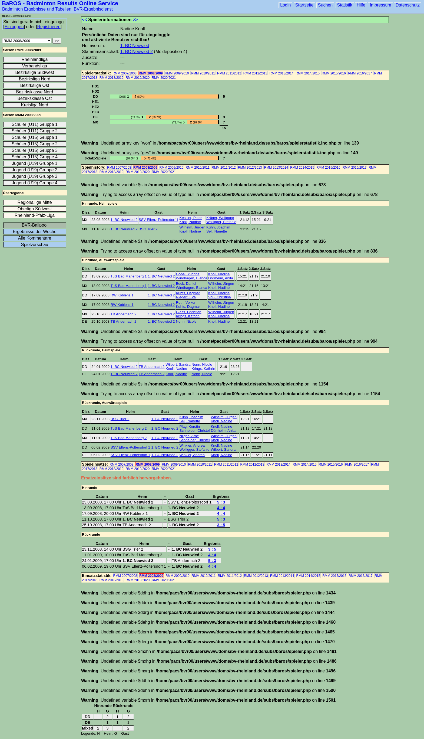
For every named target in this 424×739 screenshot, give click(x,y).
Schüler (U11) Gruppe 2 (35, 131)
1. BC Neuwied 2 (136, 51)
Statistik (344, 5)
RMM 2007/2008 (124, 73)
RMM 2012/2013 (255, 73)
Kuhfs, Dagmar (188, 293)
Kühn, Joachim (218, 227)
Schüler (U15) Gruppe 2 (35, 144)
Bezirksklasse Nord (34, 92)
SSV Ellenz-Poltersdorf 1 (158, 220)
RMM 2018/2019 (112, 78)
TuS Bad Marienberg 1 (129, 276)
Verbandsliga (34, 66)
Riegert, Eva (186, 297)
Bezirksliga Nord (34, 79)
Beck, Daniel (186, 284)
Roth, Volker (186, 302)
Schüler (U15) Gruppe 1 (35, 137)
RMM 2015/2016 (334, 73)
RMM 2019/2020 (137, 78)
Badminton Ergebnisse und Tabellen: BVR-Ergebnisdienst (57, 9)
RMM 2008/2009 (151, 73)
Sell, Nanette (216, 231)
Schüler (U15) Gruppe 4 (35, 157)
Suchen (325, 5)
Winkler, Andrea (192, 445)
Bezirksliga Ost (34, 85)
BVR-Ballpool (34, 225)
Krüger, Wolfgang (220, 218)
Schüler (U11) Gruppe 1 (35, 124)
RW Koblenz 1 (122, 295)
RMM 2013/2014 (281, 73)
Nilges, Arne (189, 436)
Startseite (304, 5)
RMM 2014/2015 (308, 73)
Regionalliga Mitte (34, 202)
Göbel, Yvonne (187, 274)
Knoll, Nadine (190, 222)
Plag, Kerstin (190, 426)
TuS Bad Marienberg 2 (129, 428)
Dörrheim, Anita (220, 278)
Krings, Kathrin (187, 316)
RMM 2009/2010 (177, 73)
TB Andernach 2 (124, 314)
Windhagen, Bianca (191, 278)
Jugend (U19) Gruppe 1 (34, 163)
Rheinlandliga (35, 59)
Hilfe (361, 5)
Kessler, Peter (191, 218)
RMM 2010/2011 (203, 73)
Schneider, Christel (195, 431)
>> (135, 19)
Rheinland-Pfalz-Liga (35, 215)
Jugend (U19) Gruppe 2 (34, 170)
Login (285, 5)
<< (84, 19)
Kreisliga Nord (34, 105)
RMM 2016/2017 (360, 73)
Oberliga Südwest (35, 209)
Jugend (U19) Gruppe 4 (34, 183)
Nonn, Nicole (186, 321)
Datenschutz (408, 5)
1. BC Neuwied (134, 45)
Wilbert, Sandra (177, 364)
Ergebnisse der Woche (35, 231)
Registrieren (48, 26)
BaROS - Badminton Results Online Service (60, 3)
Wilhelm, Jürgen (193, 227)
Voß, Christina (219, 297)
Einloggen (14, 26)
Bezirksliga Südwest (34, 72)
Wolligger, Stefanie (221, 222)
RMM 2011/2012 (229, 73)
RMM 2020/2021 (164, 78)
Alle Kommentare (34, 238)
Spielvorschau (34, 244)
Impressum (380, 5)
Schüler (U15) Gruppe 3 (35, 150)
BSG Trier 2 (148, 229)
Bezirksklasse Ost (34, 98)
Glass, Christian (188, 312)
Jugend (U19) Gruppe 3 (34, 176)
